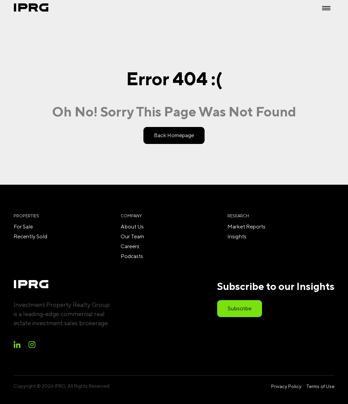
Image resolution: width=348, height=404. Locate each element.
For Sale (23, 226)
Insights (236, 236)
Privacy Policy (286, 386)
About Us (132, 226)
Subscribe (239, 308)
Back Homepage (174, 135)
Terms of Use (320, 386)
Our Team (132, 236)
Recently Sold (30, 236)
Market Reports (246, 226)
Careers (130, 246)
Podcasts (132, 256)
